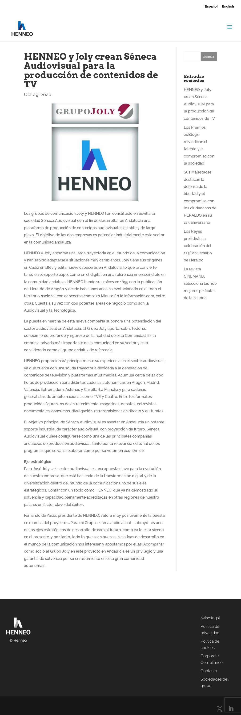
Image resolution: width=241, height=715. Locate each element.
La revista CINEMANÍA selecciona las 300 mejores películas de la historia (200, 283)
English (228, 6)
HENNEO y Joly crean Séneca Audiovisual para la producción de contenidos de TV (199, 104)
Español (211, 6)
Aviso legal (210, 618)
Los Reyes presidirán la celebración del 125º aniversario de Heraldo (198, 245)
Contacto (209, 670)
